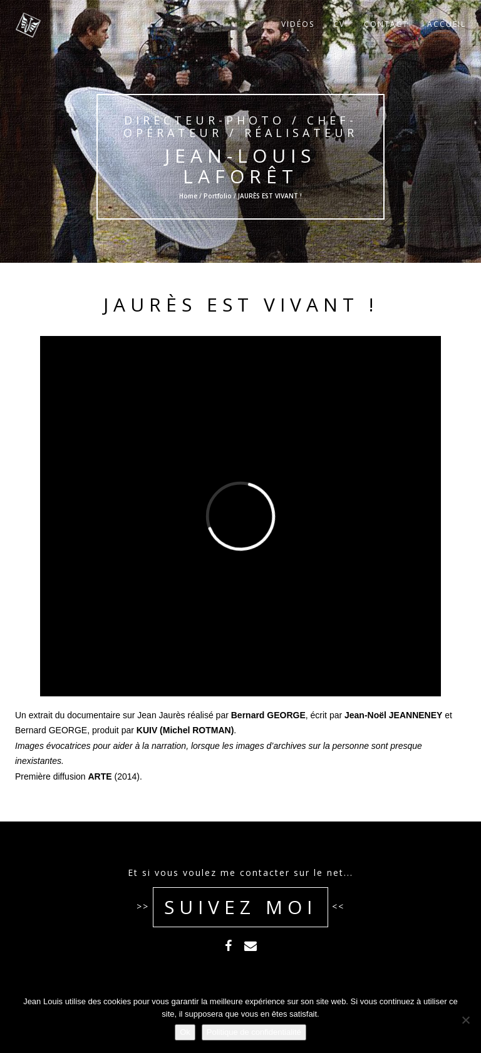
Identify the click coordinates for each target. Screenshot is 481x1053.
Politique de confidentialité (254, 1032)
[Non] (465, 1020)
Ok (185, 1032)
